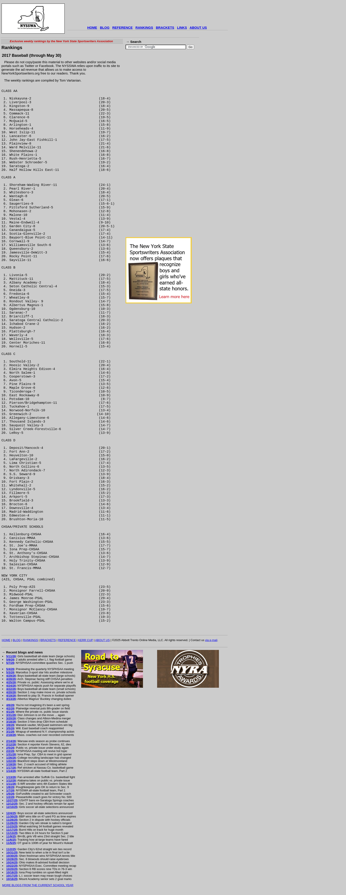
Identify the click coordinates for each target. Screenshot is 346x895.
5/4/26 (10, 669)
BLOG (104, 27)
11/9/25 (11, 836)
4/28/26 (11, 679)
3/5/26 (10, 728)
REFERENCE (122, 27)
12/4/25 (11, 813)
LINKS (182, 27)
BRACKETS (165, 27)
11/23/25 (11, 826)
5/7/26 (10, 663)
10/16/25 (11, 879)
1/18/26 (11, 764)
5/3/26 (10, 672)
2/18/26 (11, 735)
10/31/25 (11, 852)
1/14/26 (11, 771)
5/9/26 (10, 659)
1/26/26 (11, 757)
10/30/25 (11, 855)
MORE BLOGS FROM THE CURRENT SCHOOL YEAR (37, 885)
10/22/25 (11, 865)
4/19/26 (11, 695)
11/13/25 (11, 833)
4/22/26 (11, 689)
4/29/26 (11, 675)
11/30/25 (11, 816)
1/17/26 (11, 767)
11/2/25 (11, 849)
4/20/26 (11, 692)
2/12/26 (11, 744)
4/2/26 (10, 708)
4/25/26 (11, 682)
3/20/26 (11, 718)
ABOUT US (198, 27)
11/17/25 (11, 829)
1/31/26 (11, 754)
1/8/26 (10, 787)
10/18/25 (11, 872)
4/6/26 (10, 705)
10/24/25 (11, 862)
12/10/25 (11, 807)
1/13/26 (11, 777)
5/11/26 (11, 656)
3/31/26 (11, 715)
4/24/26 (11, 685)
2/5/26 (10, 747)
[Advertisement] (147, 14)
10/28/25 (11, 859)
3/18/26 (11, 721)
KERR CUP (85, 640)
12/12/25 (11, 803)
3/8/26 (10, 725)
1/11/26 (11, 783)
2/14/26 (11, 741)
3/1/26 (10, 731)
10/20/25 (11, 869)
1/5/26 (10, 793)
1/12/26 (11, 780)
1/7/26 (10, 790)
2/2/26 (10, 751)
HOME (92, 27)
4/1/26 (10, 711)
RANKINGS (144, 27)
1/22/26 (11, 761)
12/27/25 (11, 800)
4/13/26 (11, 699)
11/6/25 (11, 839)
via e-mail (211, 640)
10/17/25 (11, 875)
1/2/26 (10, 797)
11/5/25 (11, 843)
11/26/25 (11, 819)
